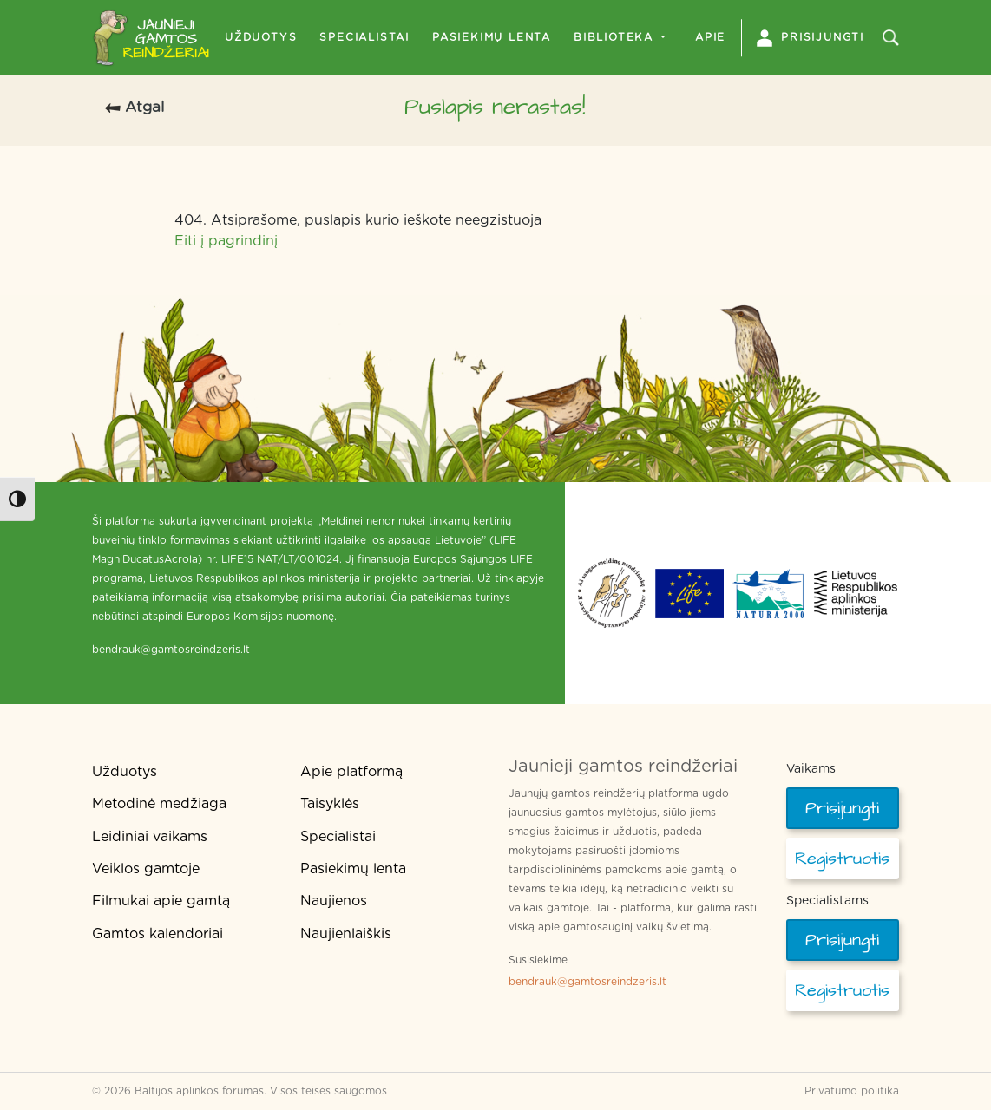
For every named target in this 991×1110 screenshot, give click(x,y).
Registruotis (842, 858)
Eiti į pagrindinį (226, 241)
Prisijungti (810, 38)
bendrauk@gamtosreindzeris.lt (587, 981)
